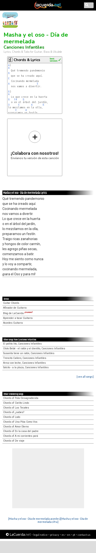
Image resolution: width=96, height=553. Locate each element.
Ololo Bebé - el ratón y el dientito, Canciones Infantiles (34, 348)
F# (15, 99)
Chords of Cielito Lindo (16, 402)
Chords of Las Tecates (16, 407)
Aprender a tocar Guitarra (18, 318)
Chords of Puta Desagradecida (20, 398)
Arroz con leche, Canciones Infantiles (24, 362)
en (68, 534)
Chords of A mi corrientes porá (20, 436)
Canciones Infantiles (24, 47)
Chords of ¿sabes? (13, 412)
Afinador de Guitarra (15, 307)
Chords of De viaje (13, 440)
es (63, 534)
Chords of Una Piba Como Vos (20, 421)
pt (74, 534)
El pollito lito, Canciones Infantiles (22, 343)
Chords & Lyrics (27, 60)
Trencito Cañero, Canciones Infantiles (24, 358)
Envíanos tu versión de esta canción (35, 145)
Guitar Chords (11, 303)
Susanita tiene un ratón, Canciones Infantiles (28, 353)
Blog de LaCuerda (18, 313)
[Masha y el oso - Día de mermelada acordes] (34, 518)
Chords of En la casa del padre (21, 431)
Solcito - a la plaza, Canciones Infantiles (26, 367)
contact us (84, 534)
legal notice (40, 534)
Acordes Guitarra (13, 322)
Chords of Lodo (11, 417)
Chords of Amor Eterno (16, 426)
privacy (54, 534)
